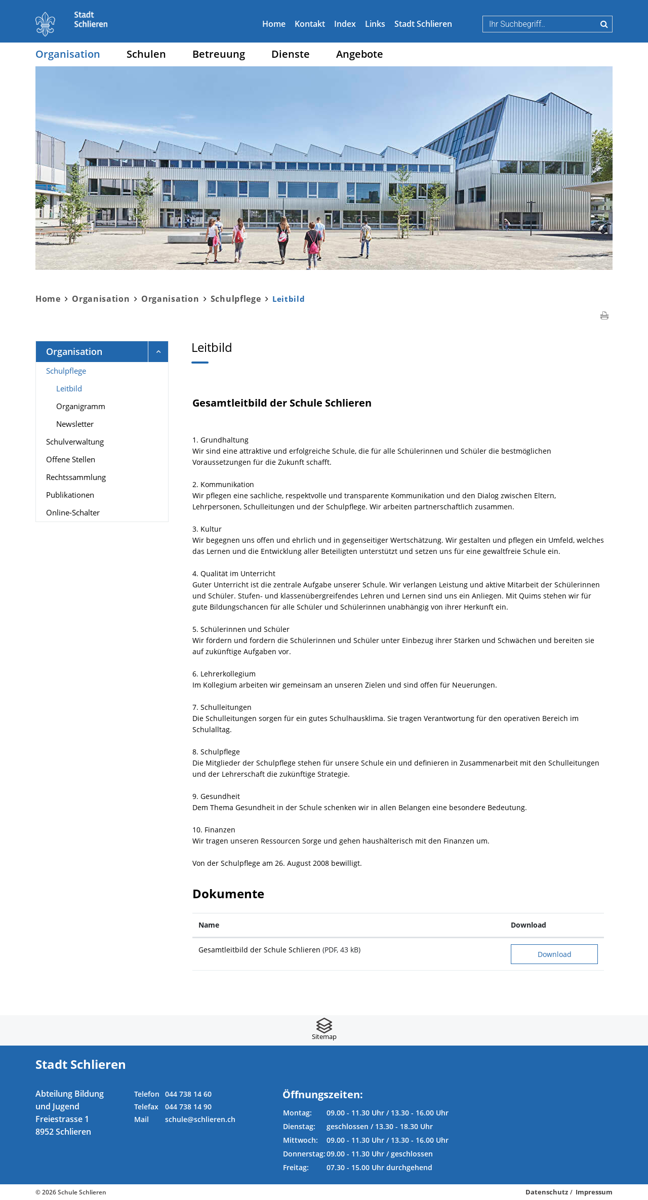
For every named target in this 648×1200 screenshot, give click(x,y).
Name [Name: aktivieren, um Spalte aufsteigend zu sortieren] (208, 925)
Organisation (67, 54)
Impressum (594, 1191)
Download (555, 954)
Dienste (290, 54)
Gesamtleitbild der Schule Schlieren (259, 949)
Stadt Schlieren (423, 23)
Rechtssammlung (76, 477)
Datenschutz (546, 1191)
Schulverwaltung (75, 441)
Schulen (146, 54)
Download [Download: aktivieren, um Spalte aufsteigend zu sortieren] (528, 925)
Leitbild (91, 387)
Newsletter (75, 424)
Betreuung (218, 54)
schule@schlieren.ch (200, 1119)
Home (274, 23)
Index (345, 23)
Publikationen (70, 495)
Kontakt (310, 23)
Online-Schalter (73, 512)
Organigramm (80, 406)
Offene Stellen (70, 459)
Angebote (359, 54)
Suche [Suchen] (604, 24)
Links (375, 23)
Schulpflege (66, 371)
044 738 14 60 (188, 1094)
